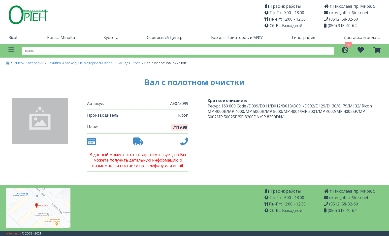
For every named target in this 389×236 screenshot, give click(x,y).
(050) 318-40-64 (340, 25)
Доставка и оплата (362, 37)
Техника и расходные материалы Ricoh (80, 63)
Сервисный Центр (164, 37)
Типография (303, 37)
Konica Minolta (61, 37)
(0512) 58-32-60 (341, 19)
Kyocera (110, 37)
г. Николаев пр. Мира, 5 (349, 6)
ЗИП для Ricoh (128, 63)
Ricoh (13, 37)
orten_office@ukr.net (346, 12)
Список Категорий (28, 63)
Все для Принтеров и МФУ (237, 37)
